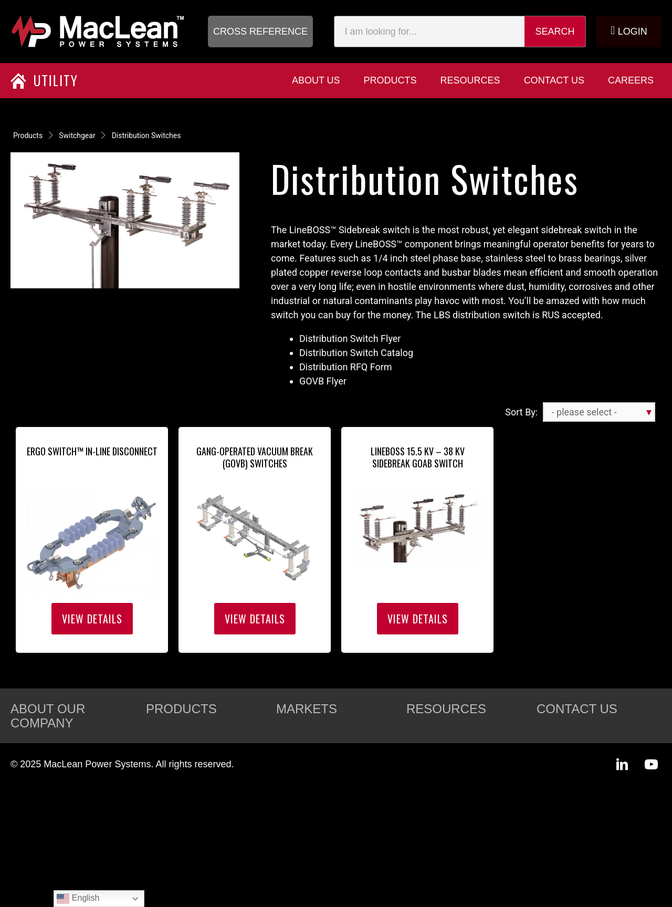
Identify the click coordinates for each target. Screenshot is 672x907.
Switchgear (77, 135)
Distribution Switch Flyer (350, 338)
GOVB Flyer (325, 381)
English (78, 898)
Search (555, 31)
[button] (260, 31)
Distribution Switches (146, 135)
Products (28, 135)
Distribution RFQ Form (345, 366)
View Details (92, 619)
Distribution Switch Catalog (356, 352)
